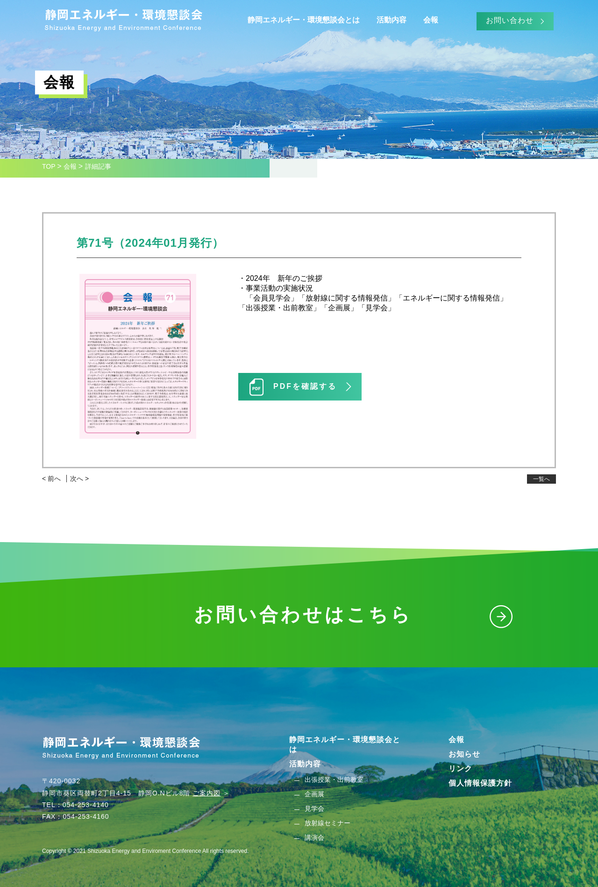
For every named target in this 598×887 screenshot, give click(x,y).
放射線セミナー (327, 823)
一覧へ (541, 479)
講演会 (314, 837)
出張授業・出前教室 (334, 779)
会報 (430, 20)
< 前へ (51, 478)
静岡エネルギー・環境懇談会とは (304, 20)
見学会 (314, 808)
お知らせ (464, 754)
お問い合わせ (510, 20)
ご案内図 (206, 793)
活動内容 (391, 20)
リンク (460, 769)
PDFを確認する (305, 386)
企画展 (314, 794)
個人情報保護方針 (480, 783)
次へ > (79, 478)
